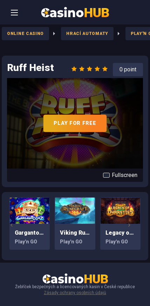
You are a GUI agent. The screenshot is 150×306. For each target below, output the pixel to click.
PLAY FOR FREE (75, 123)
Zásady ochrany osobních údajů (75, 292)
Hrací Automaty (87, 33)
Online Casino (25, 33)
